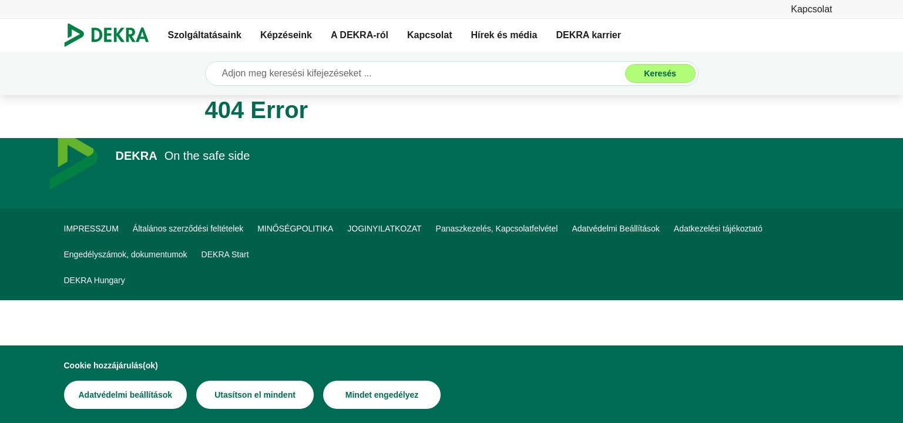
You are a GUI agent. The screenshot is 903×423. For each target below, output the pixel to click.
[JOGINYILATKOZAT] (384, 228)
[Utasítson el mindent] (255, 395)
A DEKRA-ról (359, 35)
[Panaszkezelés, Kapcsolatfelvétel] (497, 228)
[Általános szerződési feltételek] (188, 228)
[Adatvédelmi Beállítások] (615, 228)
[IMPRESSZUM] (91, 228)
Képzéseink (286, 35)
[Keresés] (660, 73)
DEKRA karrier (588, 35)
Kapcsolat (429, 35)
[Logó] (111, 35)
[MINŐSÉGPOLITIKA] (295, 228)
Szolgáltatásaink (204, 35)
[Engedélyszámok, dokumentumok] (125, 254)
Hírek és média (504, 35)
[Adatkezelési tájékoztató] (718, 228)
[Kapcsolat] (811, 9)
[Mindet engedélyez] (382, 395)
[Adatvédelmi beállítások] (125, 395)
